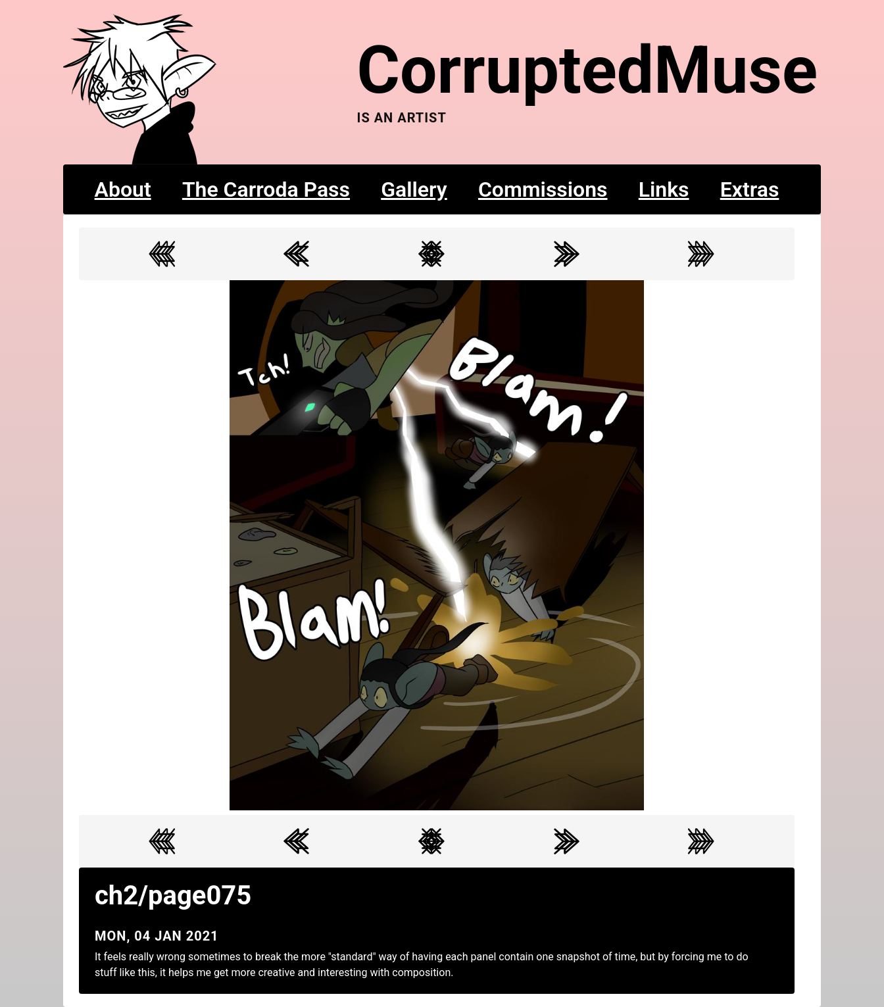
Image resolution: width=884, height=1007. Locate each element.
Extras (749, 189)
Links (664, 189)
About (123, 189)
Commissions (543, 189)
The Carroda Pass (266, 189)
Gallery (414, 189)
